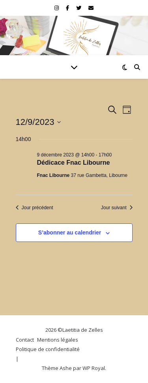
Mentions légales (57, 339)
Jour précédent (34, 207)
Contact (25, 339)
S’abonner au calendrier (69, 232)
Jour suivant (117, 207)
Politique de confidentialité (48, 349)
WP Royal (93, 368)
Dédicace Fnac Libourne (73, 162)
